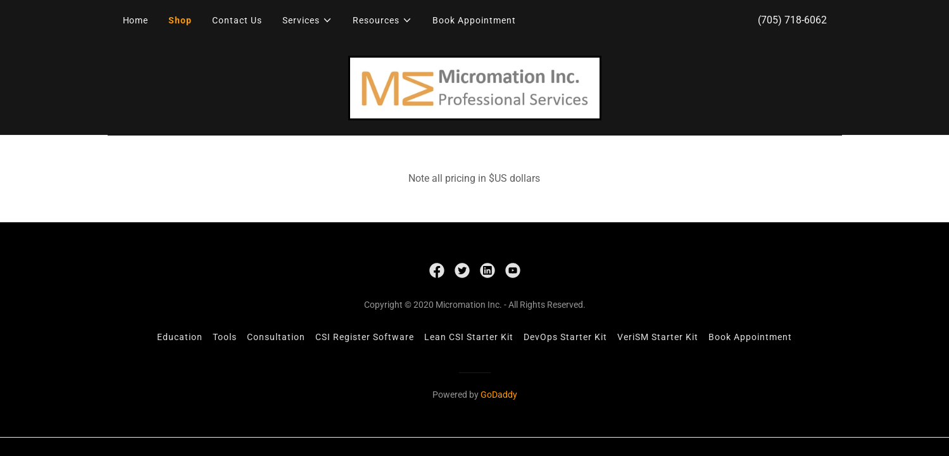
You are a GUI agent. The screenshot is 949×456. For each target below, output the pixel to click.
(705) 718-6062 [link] (792, 20)
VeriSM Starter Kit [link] (657, 337)
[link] (474, 87)
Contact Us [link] (237, 20)
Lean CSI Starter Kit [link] (468, 337)
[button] (307, 20)
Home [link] (136, 20)
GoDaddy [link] (499, 395)
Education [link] (180, 337)
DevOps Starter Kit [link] (565, 337)
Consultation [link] (276, 337)
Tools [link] (225, 337)
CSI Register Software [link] (364, 337)
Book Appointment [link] (474, 20)
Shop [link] (180, 20)
